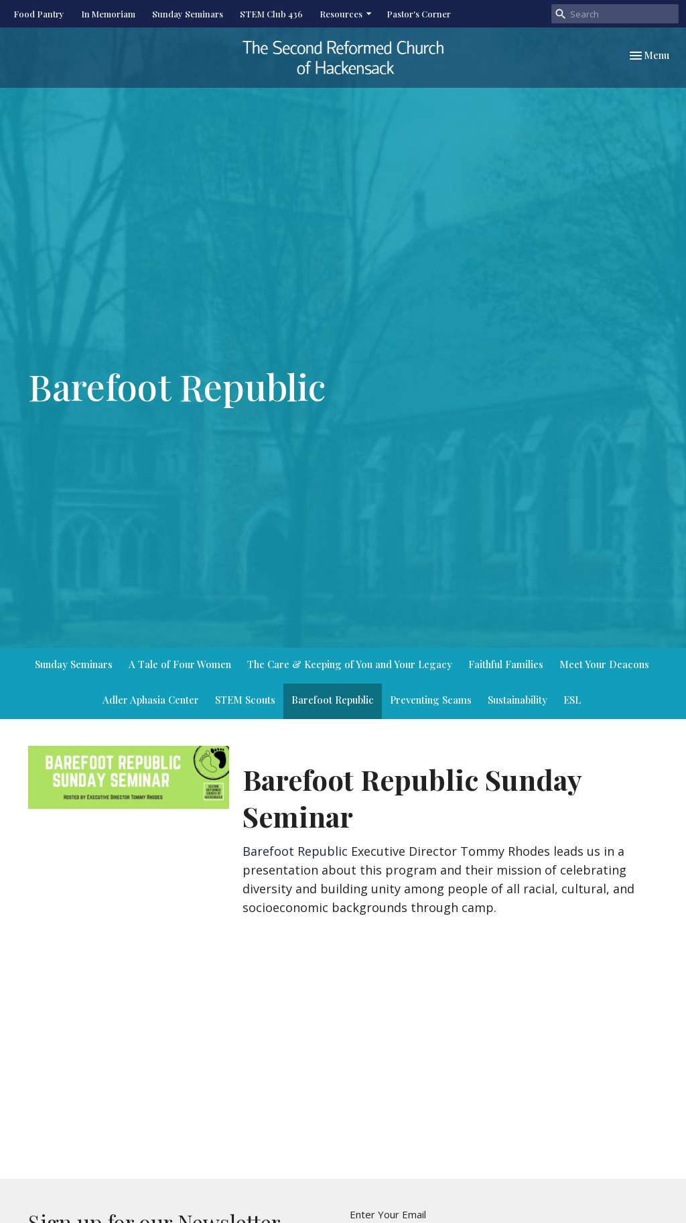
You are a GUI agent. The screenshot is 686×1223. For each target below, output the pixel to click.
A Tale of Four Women (180, 664)
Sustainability (517, 699)
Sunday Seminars (187, 13)
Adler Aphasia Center (150, 699)
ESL (572, 699)
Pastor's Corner (419, 13)
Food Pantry (38, 13)
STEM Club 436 (271, 13)
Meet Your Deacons (604, 664)
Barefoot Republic (332, 699)
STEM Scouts (245, 699)
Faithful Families (505, 664)
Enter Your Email (388, 1214)
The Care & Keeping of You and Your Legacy (349, 664)
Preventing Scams (431, 699)
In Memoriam (108, 13)
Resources (346, 13)
